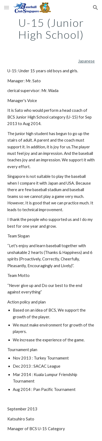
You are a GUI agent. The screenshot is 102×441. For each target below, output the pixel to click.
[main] (51, 29)
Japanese (86, 61)
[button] (6, 7)
